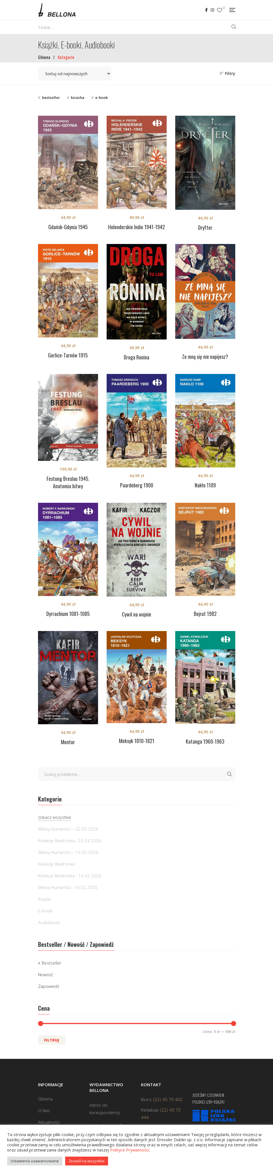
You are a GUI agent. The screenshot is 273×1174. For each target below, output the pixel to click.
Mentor (68, 742)
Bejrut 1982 (205, 613)
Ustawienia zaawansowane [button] (35, 1160)
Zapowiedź (48, 986)
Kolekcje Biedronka (56, 864)
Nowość (45, 974)
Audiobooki (49, 922)
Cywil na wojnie (136, 614)
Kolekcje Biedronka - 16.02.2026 (69, 875)
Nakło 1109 (205, 485)
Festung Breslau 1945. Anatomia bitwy (68, 482)
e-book (101, 97)
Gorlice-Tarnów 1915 (68, 355)
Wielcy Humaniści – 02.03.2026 (68, 829)
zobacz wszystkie (54, 817)
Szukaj (229, 774)
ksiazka (77, 97)
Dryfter (205, 227)
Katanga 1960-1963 (205, 741)
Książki (44, 899)
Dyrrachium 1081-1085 (68, 613)
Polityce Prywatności (129, 1150)
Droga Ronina (136, 357)
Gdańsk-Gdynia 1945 (68, 227)
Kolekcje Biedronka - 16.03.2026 (69, 840)
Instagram (212, 10)
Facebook (206, 10)
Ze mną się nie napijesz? (205, 356)
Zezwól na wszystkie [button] (87, 1160)
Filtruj (51, 1040)
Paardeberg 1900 (136, 485)
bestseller (51, 97)
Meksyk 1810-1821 (136, 740)
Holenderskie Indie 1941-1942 (136, 227)
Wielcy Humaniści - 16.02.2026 (67, 887)
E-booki (45, 910)
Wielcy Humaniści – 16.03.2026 (68, 852)
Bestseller (51, 963)
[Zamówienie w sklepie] (74, 73)
